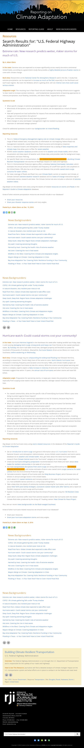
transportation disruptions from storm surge (29, 467)
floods (72, 187)
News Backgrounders (66, 29)
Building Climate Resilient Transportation (29, 652)
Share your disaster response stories (20, 202)
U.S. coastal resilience (24, 479)
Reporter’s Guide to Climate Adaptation (17, 189)
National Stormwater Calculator (62, 164)
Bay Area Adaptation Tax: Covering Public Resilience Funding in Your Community (37, 260)
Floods (58, 679)
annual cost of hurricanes (43, 370)
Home (10, 29)
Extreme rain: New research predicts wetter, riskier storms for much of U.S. (35, 224)
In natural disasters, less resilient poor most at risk (26, 231)
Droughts (52, 679)
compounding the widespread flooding (43, 358)
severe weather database (22, 152)
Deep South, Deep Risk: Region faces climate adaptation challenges (32, 241)
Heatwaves (64, 679)
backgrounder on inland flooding (47, 129)
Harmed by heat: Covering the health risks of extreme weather (31, 247)
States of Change (58, 177)
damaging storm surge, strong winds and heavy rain (33, 345)
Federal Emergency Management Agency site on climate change (36, 139)
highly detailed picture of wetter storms (63, 70)
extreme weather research (29, 177)
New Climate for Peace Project (65, 499)
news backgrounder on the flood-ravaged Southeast (36, 504)
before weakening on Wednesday (23, 352)
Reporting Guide (36, 29)
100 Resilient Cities (72, 492)
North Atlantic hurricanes (61, 360)
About (50, 29)
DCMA (43, 745)
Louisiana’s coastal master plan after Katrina (53, 487)
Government (22, 679)
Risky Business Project (53, 474)
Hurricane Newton (45, 350)
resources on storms (59, 187)
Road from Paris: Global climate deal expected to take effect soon (32, 234)
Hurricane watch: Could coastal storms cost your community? (30, 237)
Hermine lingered (26, 342)
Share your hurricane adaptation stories (21, 517)
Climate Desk (47, 174)
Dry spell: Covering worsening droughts (22, 244)
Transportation (39, 679)
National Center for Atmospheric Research (40, 78)
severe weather (43, 149)
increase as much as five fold (43, 80)
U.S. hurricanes (61, 452)
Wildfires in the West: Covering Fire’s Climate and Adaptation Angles (33, 254)
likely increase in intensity (38, 368)
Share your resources (15, 200)
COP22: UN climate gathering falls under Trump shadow (28, 228)
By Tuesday (12, 347)
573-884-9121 (11, 720)
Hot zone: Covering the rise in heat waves (23, 251)
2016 (9, 679)
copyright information (56, 745)
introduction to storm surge (22, 452)
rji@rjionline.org (11, 724)
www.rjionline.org (13, 722)
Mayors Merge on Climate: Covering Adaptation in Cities (28, 257)
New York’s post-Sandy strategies (24, 487)
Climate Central (23, 459)
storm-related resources (41, 444)
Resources (21, 29)
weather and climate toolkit (58, 152)
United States (14, 682)
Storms (71, 679)
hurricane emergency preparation (27, 462)
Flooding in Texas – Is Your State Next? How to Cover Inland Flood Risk (33, 264)
